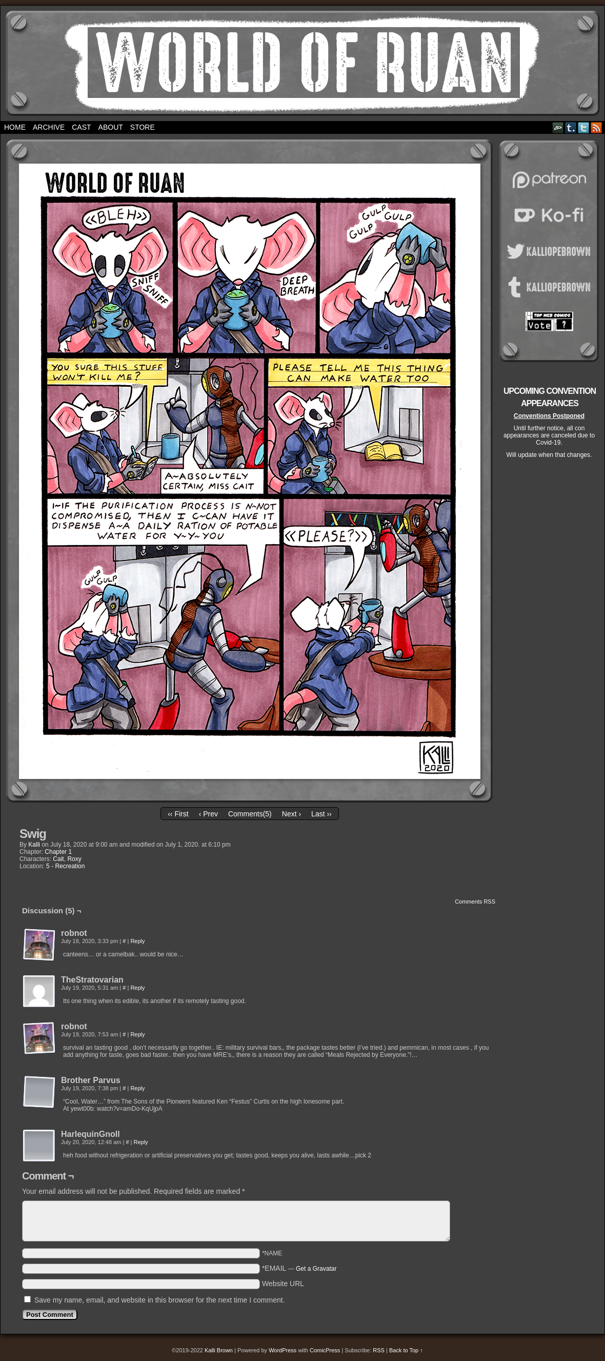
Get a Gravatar (316, 1268)
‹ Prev (208, 814)
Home (15, 127)
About (110, 127)
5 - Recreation (65, 866)
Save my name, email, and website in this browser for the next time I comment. (159, 1300)
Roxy (74, 859)
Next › (291, 814)
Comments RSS (475, 901)
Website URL (283, 1283)
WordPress (282, 1350)
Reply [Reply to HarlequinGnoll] (141, 1142)
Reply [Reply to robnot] (137, 941)
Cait (58, 859)
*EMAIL (299, 1268)
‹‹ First (178, 814)
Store (142, 127)
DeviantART (558, 127)
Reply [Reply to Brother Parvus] (137, 1088)
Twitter (583, 127)
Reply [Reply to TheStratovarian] (137, 988)
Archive (49, 127)
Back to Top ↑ (406, 1350)
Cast (81, 127)
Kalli (34, 844)
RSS (596, 127)
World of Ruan (303, 63)
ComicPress (325, 1350)
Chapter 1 (58, 851)
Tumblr (570, 127)
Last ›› (321, 814)
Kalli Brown (219, 1350)
